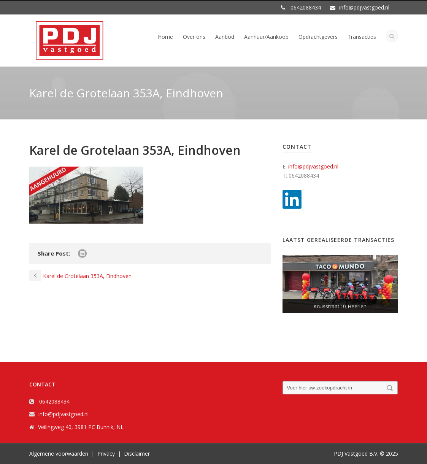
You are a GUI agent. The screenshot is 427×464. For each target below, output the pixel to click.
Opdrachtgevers (318, 36)
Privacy (106, 453)
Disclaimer (137, 453)
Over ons (194, 36)
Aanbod (224, 36)
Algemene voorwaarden (58, 453)
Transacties (362, 36)
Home (165, 36)
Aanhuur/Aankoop (266, 36)
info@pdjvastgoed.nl (313, 166)
